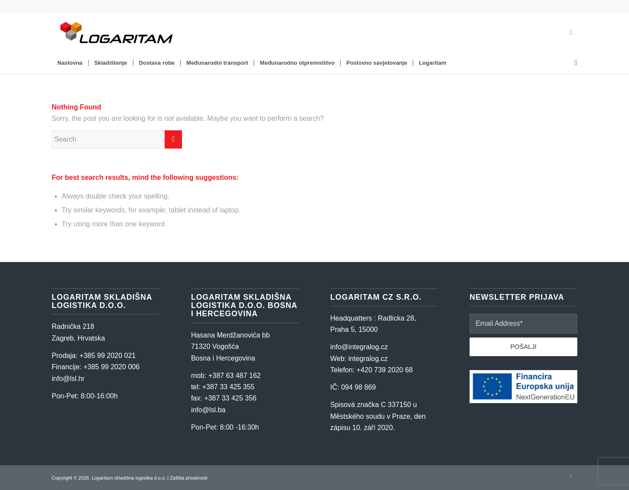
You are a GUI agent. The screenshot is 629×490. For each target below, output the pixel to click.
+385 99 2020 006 (111, 367)
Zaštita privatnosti (188, 477)
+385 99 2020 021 (107, 355)
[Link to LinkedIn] (570, 32)
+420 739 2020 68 (385, 370)
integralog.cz (368, 358)
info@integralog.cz (359, 347)
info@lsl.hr (68, 378)
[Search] (573, 63)
